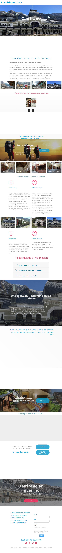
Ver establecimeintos (42, 404)
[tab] (31, 265)
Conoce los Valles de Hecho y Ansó (42, 456)
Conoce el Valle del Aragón (42, 451)
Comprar (44, 152)
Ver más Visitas (31, 503)
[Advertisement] (31, 45)
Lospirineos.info (11, 2)
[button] (29, 112)
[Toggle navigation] (60, 2)
